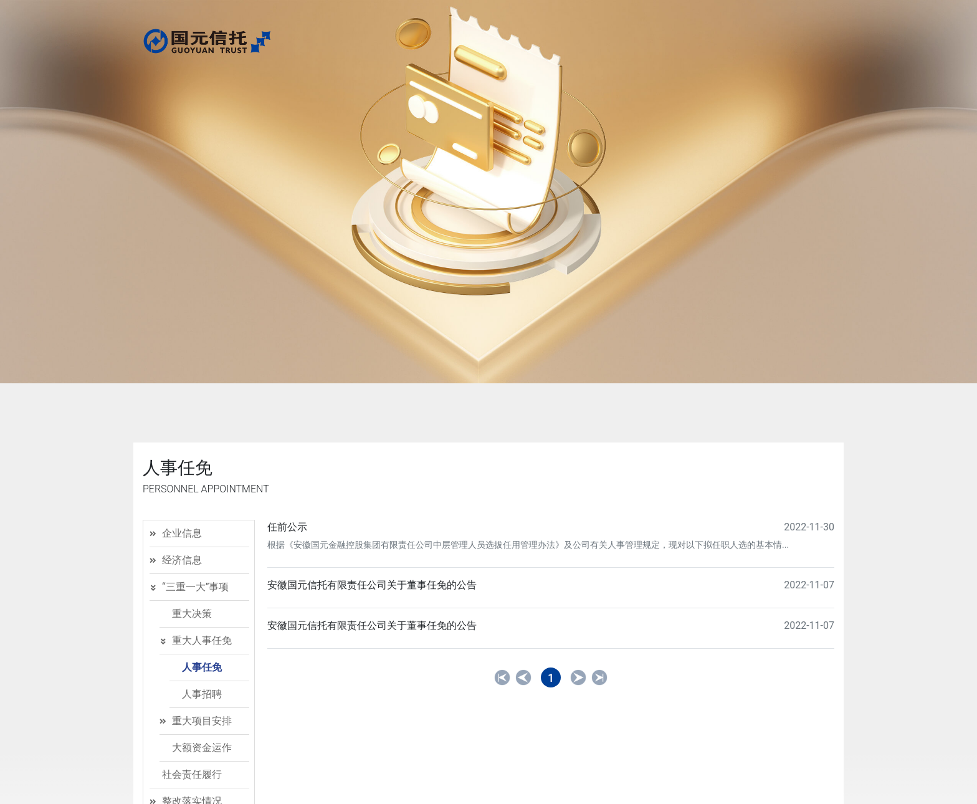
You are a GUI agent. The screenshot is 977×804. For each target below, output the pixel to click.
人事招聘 (202, 694)
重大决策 (192, 614)
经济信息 (182, 560)
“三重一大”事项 (195, 587)
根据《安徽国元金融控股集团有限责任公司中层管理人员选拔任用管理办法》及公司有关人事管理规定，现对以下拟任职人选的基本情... (528, 545)
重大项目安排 (202, 721)
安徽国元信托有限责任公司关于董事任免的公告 (372, 585)
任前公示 (287, 527)
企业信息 (182, 533)
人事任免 (202, 667)
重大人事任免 (202, 640)
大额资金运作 (202, 748)
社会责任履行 (192, 774)
